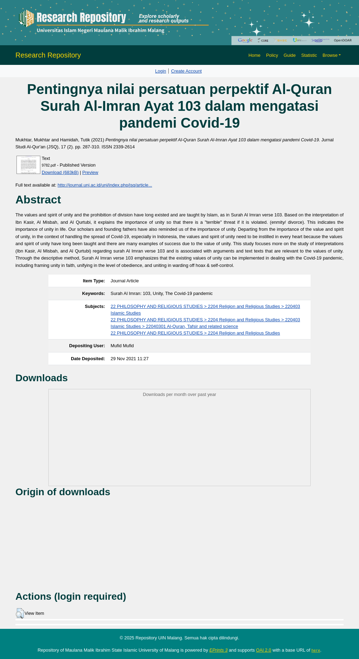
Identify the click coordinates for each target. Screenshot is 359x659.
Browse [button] (330, 55)
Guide (290, 55)
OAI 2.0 (263, 650)
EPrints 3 (218, 650)
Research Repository (48, 55)
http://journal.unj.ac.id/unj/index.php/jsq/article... (104, 185)
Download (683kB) (60, 172)
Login (160, 71)
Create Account (186, 71)
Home (254, 55)
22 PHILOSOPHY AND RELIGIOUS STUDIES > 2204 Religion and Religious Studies (195, 333)
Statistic (309, 55)
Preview (90, 172)
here (315, 650)
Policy (272, 55)
